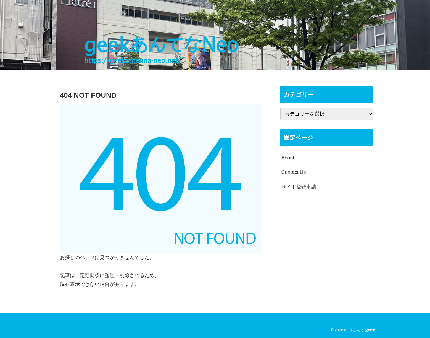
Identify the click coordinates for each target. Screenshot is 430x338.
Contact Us (293, 172)
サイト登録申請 (298, 187)
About (287, 158)
